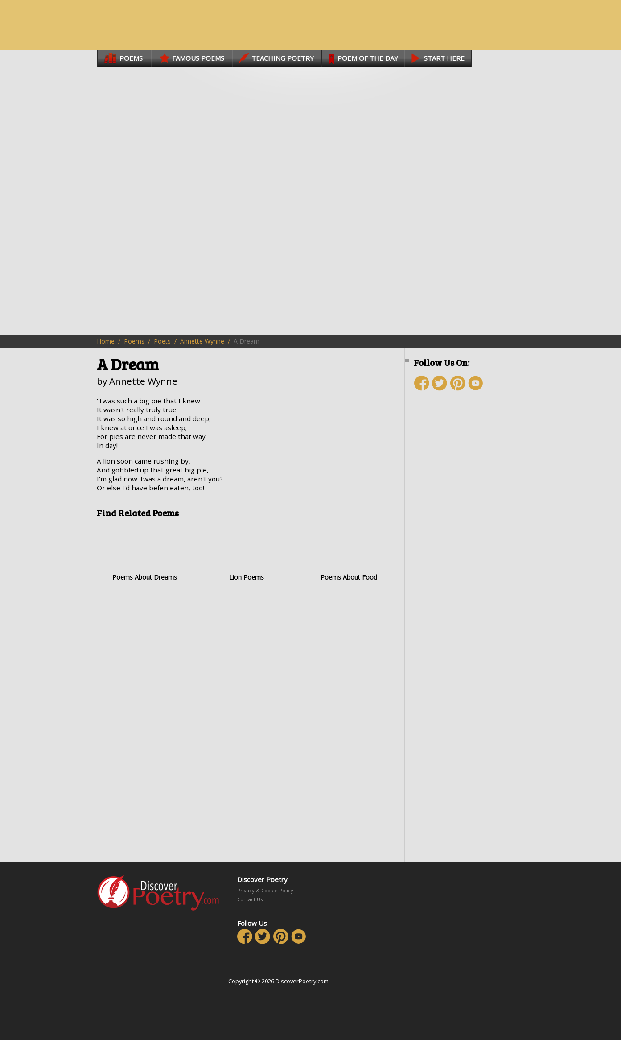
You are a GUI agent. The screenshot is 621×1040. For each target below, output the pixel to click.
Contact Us (250, 899)
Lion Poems (247, 552)
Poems (134, 341)
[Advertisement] (467, 556)
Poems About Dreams (145, 552)
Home (106, 341)
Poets (162, 341)
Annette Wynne (202, 341)
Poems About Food (349, 552)
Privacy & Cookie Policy (265, 890)
